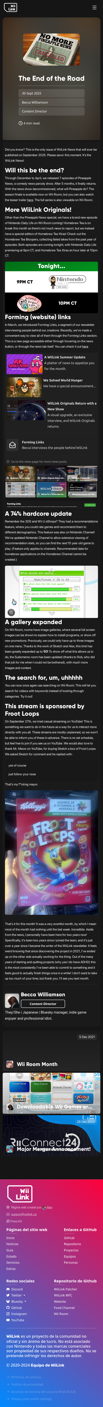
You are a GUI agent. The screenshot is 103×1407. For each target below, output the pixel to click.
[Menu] (94, 7)
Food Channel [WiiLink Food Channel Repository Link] (64, 1308)
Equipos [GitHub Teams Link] (70, 1256)
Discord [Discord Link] (14, 1289)
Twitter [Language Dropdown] (14, 1295)
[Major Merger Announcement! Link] (52, 1135)
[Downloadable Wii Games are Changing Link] (52, 1093)
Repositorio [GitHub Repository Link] (72, 1244)
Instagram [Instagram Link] (16, 1314)
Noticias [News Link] (12, 1244)
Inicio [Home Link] (10, 1238)
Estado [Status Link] (11, 1256)
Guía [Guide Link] (9, 1250)
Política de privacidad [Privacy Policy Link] (24, 1384)
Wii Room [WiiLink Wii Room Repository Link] (61, 1314)
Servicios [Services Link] (13, 1262)
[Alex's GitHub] (47, 1207)
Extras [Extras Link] (11, 1269)
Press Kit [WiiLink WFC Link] (14, 1221)
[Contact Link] (24, 1214)
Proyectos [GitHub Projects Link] (71, 1250)
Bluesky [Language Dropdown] (15, 1301)
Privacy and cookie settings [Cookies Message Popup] (29, 1399)
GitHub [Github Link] (14, 1308)
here (30, 200)
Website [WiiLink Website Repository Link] (60, 1301)
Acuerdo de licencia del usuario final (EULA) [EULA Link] (41, 1392)
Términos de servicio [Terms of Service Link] (23, 1377)
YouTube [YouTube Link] (15, 1320)
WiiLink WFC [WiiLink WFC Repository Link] (63, 1295)
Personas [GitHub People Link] (71, 1262)
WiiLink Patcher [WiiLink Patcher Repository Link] (65, 1289)
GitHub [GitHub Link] (69, 1238)
